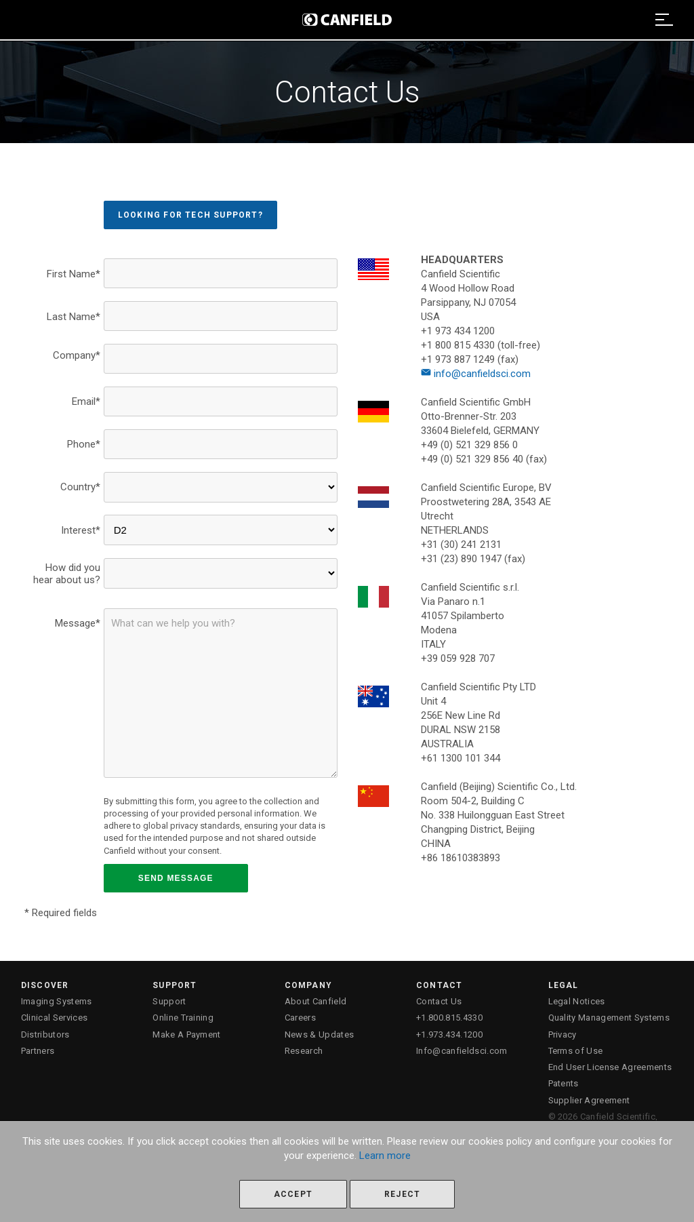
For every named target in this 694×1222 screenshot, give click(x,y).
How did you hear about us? (66, 573)
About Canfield (316, 1001)
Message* (77, 623)
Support (169, 1001)
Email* (86, 401)
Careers (300, 1017)
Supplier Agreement (589, 1100)
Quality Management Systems (609, 1017)
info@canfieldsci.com (476, 374)
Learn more (385, 1155)
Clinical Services (54, 1017)
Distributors (45, 1034)
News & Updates (319, 1034)
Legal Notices (576, 1001)
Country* (80, 487)
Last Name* (73, 317)
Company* (76, 355)
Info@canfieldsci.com (462, 1051)
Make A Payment (186, 1034)
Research (304, 1051)
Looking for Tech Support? (190, 215)
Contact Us (439, 1001)
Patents (563, 1083)
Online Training (182, 1017)
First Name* (73, 274)
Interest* (80, 530)
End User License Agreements (610, 1067)
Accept (293, 1194)
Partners (38, 1051)
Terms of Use (575, 1051)
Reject (402, 1194)
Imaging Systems (56, 1001)
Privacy (562, 1034)
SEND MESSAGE (175, 878)
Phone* (83, 444)
